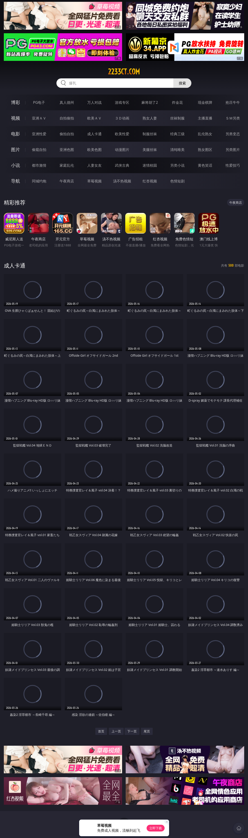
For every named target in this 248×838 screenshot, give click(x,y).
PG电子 (39, 102)
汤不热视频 (122, 181)
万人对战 (94, 102)
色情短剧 (177, 181)
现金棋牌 (205, 102)
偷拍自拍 (67, 133)
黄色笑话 (205, 165)
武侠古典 (122, 165)
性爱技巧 (233, 165)
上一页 (116, 731)
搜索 (182, 83)
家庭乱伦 (67, 165)
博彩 (15, 102)
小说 (15, 165)
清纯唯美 (177, 149)
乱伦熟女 (205, 133)
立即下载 (155, 828)
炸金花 (177, 102)
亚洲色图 (67, 149)
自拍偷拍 (67, 118)
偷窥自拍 (39, 149)
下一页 (132, 731)
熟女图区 (205, 149)
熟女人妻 (150, 118)
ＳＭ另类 (233, 118)
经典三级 (177, 133)
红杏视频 (150, 181)
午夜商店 (67, 181)
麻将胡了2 (149, 102)
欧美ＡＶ (94, 118)
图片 (15, 149)
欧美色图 (94, 149)
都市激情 (39, 165)
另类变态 (233, 133)
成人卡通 (94, 133)
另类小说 (177, 165)
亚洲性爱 (39, 133)
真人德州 (67, 102)
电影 (15, 134)
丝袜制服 (177, 118)
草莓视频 (94, 181)
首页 (101, 731)
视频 (15, 118)
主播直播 (205, 118)
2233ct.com (124, 71)
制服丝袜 (150, 133)
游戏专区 (122, 102)
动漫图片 (122, 149)
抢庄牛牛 (233, 102)
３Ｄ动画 (122, 118)
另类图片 (233, 149)
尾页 (147, 731)
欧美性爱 (122, 133)
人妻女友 (94, 165)
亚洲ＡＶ (39, 118)
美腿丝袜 (150, 149)
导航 (15, 181)
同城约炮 (39, 181)
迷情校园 (150, 165)
